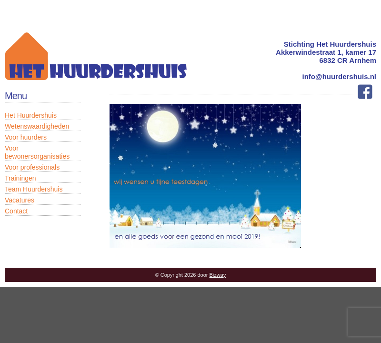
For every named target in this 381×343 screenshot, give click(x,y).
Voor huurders (26, 137)
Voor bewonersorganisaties (37, 152)
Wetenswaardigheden (37, 126)
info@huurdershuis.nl (339, 76)
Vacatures (19, 200)
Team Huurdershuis (33, 189)
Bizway (218, 275)
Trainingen (20, 178)
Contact (16, 211)
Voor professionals (32, 167)
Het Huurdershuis (31, 115)
